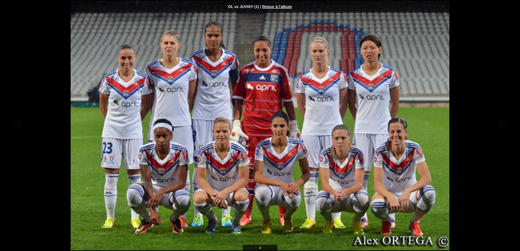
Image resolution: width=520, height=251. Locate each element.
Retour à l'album (277, 7)
